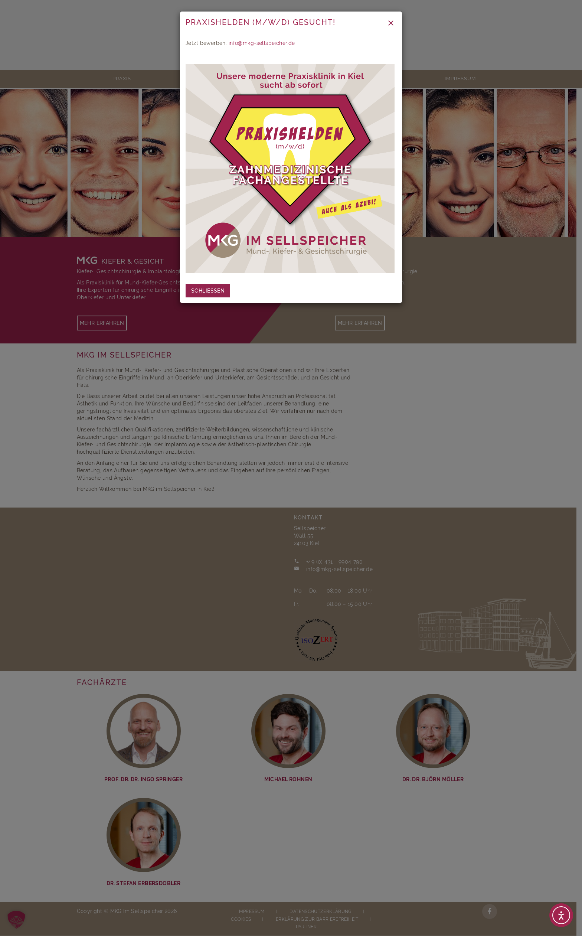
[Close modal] (391, 23)
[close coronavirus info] (208, 290)
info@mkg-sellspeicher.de (262, 43)
